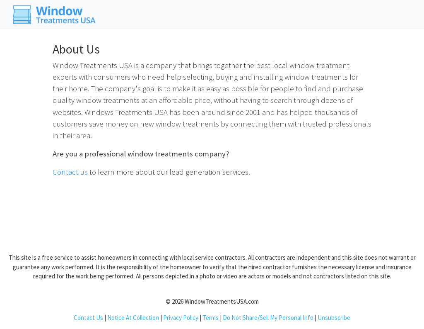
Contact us (70, 172)
